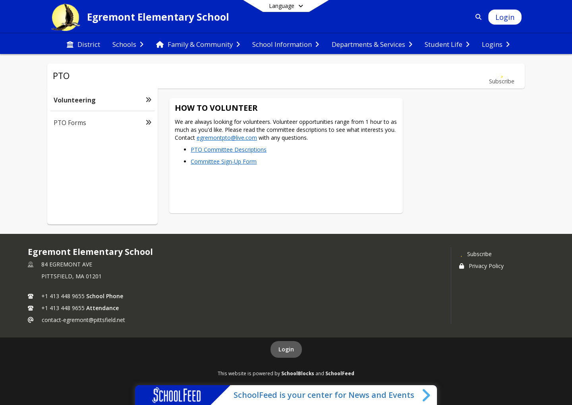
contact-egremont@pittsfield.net (83, 320)
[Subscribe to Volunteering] (501, 76)
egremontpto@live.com (227, 137)
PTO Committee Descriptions (229, 149)
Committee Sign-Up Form (224, 161)
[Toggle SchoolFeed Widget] (427, 395)
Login (286, 349)
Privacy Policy (481, 266)
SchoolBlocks (297, 373)
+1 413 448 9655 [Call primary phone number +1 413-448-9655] (63, 296)
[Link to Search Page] (476, 17)
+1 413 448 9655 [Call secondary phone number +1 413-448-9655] (63, 308)
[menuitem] (83, 43)
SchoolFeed (339, 373)
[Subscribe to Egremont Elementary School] (475, 253)
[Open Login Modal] (505, 17)
